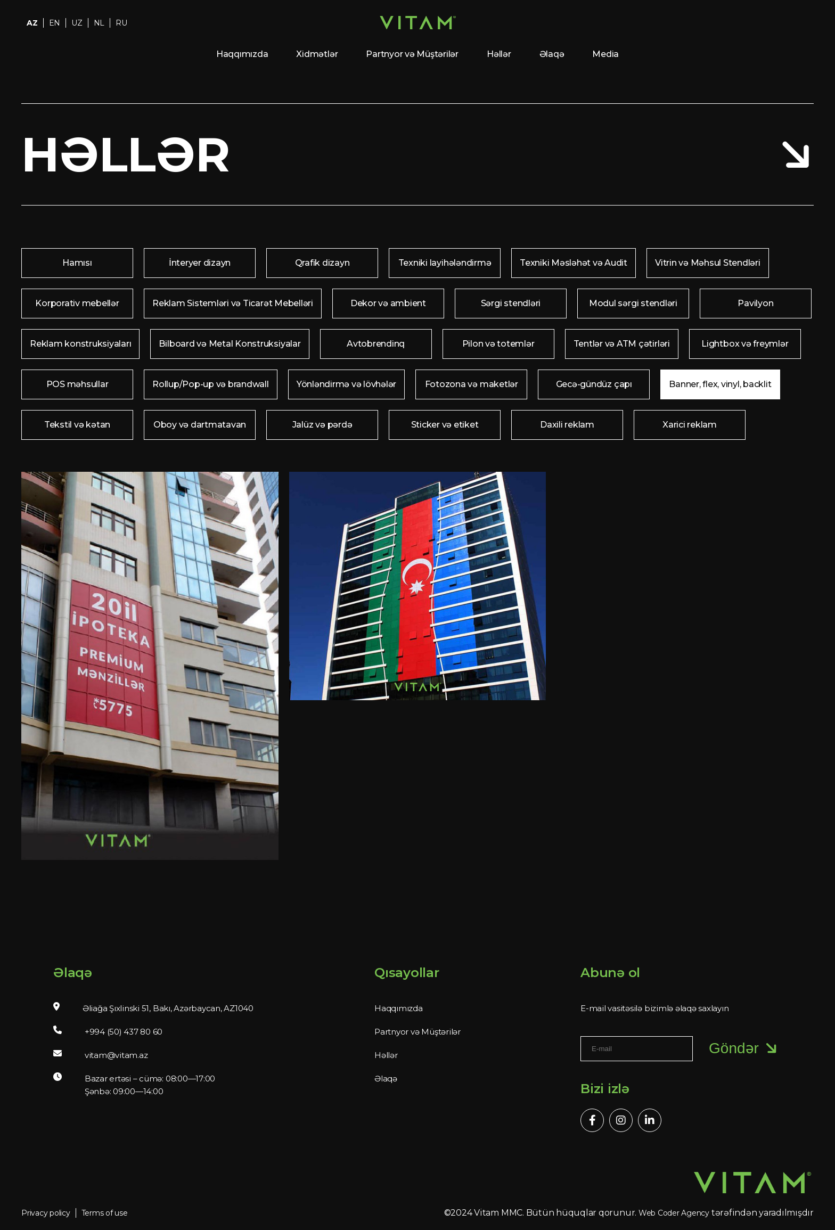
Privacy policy (45, 1213)
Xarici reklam (689, 425)
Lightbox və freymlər (744, 344)
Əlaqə (551, 54)
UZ (77, 23)
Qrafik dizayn (322, 263)
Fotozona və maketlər (471, 384)
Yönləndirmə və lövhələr (346, 384)
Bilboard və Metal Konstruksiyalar (229, 344)
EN (55, 23)
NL (99, 23)
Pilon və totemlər (498, 344)
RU (121, 23)
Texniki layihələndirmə (445, 263)
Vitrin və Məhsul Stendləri (707, 263)
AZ (32, 23)
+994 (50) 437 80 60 (123, 1032)
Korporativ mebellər (77, 303)
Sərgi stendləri (511, 303)
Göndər (745, 1048)
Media (605, 54)
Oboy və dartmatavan (199, 425)
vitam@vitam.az (116, 1055)
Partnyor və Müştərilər (412, 54)
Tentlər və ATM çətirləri (622, 344)
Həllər (499, 54)
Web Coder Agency (673, 1213)
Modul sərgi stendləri (633, 303)
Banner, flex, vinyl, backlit (720, 384)
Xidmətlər (317, 54)
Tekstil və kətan (77, 425)
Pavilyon (755, 303)
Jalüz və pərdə (322, 425)
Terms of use (104, 1213)
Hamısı (77, 263)
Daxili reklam (567, 425)
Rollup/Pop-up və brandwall (210, 384)
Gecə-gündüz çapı (594, 384)
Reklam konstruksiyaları (80, 344)
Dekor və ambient (388, 303)
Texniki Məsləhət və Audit (573, 263)
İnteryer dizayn (200, 263)
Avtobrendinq (376, 344)
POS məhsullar (77, 384)
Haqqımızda (242, 54)
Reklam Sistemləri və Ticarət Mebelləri (232, 303)
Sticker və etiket (445, 425)
